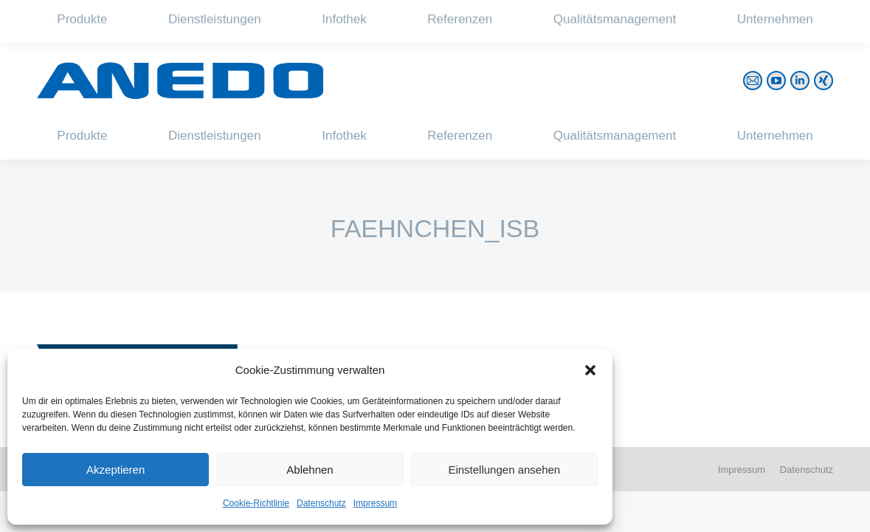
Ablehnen (309, 469)
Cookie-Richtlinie (256, 503)
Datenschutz (321, 503)
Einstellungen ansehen (504, 469)
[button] (590, 370)
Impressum (375, 503)
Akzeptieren (115, 469)
